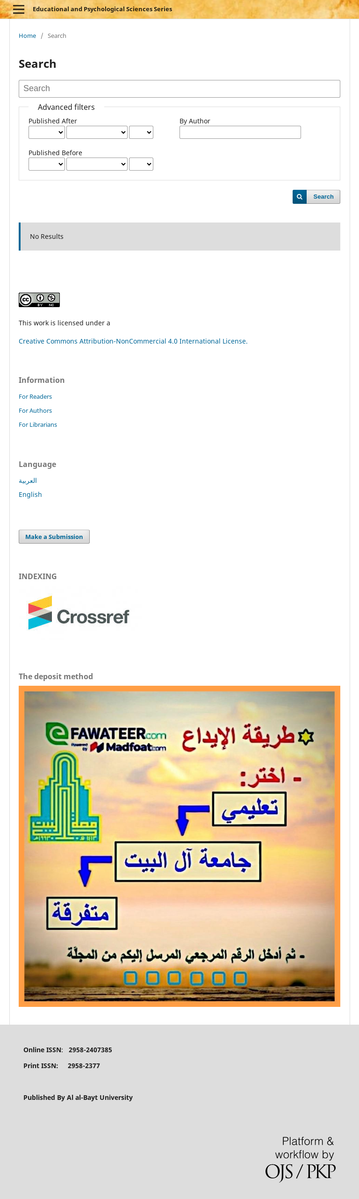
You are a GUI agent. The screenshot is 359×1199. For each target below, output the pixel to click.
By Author (195, 120)
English (30, 494)
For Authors (35, 410)
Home (27, 35)
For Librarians (38, 424)
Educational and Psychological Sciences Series (102, 9)
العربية (28, 480)
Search (324, 196)
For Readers (35, 396)
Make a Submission (54, 536)
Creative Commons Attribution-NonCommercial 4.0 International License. (133, 341)
